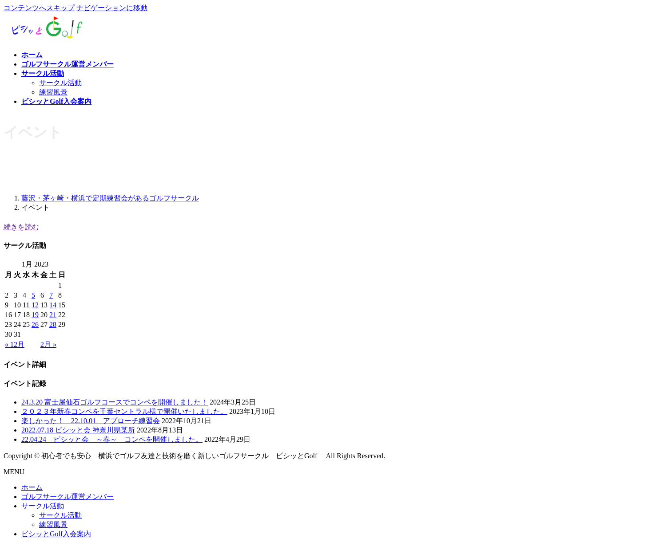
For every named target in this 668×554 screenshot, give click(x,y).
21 (52, 314)
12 (35, 305)
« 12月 (14, 344)
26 (35, 324)
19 (35, 314)
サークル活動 (60, 82)
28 (52, 324)
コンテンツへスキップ (39, 8)
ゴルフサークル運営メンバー (67, 496)
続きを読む (21, 227)
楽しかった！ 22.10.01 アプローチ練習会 (90, 420)
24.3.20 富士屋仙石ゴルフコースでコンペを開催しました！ (114, 402)
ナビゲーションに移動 (111, 8)
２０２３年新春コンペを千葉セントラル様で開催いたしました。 (124, 411)
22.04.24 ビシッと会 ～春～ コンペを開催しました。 (112, 439)
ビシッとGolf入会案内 (56, 534)
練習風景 (53, 92)
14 (52, 305)
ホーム (32, 487)
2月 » (48, 344)
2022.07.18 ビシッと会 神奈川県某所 (78, 430)
